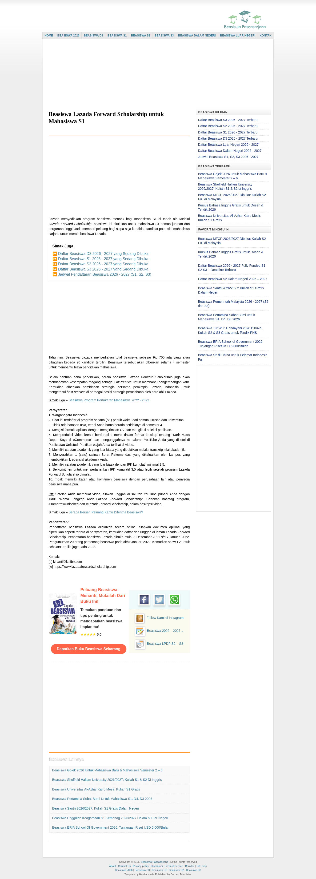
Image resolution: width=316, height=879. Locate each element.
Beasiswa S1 (159, 870)
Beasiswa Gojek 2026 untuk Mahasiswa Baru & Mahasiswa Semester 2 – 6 (107, 770)
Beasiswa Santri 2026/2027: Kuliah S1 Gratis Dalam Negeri (95, 808)
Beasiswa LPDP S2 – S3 (165, 643)
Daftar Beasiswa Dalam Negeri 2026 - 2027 (230, 151)
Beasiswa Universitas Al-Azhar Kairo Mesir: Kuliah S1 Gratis (96, 789)
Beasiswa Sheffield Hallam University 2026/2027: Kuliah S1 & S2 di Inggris (107, 780)
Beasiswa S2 (176, 870)
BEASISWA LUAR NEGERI (237, 35)
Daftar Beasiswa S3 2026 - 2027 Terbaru (228, 120)
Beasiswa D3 (142, 870)
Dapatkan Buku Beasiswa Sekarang (88, 649)
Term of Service (174, 866)
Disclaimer (157, 866)
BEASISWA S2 (140, 35)
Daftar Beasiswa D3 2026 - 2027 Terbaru (228, 138)
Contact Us (124, 866)
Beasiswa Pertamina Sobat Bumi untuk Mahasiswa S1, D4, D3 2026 (102, 799)
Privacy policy (141, 866)
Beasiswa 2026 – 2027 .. (165, 631)
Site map (202, 866)
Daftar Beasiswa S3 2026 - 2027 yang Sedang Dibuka (103, 269)
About (112, 866)
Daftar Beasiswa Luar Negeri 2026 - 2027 (228, 144)
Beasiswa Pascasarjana (154, 861)
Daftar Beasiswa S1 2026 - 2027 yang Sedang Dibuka (103, 259)
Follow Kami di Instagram (165, 618)
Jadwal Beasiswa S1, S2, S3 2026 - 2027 (228, 157)
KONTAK (265, 35)
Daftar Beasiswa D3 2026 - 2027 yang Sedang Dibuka (103, 254)
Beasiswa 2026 (124, 870)
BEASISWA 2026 (68, 35)
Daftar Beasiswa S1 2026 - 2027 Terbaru (228, 132)
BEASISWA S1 (117, 35)
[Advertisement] (157, 75)
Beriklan (190, 866)
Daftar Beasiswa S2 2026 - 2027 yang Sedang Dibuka (103, 264)
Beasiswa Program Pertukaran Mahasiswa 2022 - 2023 (108, 400)
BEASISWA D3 (93, 35)
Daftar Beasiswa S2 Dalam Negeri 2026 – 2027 (232, 279)
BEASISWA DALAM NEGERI (197, 35)
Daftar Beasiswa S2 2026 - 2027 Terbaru (228, 126)
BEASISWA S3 (164, 35)
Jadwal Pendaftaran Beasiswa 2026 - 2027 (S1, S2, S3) (104, 274)
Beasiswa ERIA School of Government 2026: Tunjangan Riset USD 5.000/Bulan (110, 827)
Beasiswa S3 (193, 870)
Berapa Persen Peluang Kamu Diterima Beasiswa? (105, 512)
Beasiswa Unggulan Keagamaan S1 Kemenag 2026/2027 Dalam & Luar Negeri (110, 818)
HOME (48, 35)
